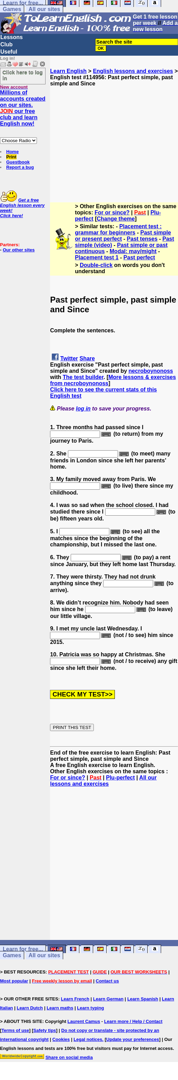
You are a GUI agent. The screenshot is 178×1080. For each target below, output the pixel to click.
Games (12, 9)
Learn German (108, 998)
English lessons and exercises (133, 71)
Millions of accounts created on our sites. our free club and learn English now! (23, 108)
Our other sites (18, 249)
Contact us (107, 981)
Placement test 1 (96, 257)
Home (12, 151)
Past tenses (142, 239)
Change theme (116, 219)
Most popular (14, 981)
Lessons (11, 37)
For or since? (112, 212)
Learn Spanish (142, 998)
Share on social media (69, 1057)
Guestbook (18, 162)
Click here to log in (22, 75)
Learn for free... (23, 949)
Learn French (75, 998)
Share (87, 358)
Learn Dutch (30, 1007)
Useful (8, 52)
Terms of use (15, 1030)
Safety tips (44, 1030)
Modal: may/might (133, 251)
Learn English (68, 71)
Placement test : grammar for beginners (118, 229)
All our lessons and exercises (103, 781)
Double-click (96, 265)
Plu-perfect (120, 778)
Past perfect (139, 257)
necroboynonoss (151, 371)
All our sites (44, 9)
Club (6, 44)
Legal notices (87, 1039)
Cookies (61, 1039)
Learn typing (90, 1007)
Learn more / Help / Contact (133, 1021)
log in (83, 409)
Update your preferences (132, 1039)
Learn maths (60, 1007)
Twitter (69, 358)
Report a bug (20, 167)
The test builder (83, 377)
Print (11, 156)
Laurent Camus (84, 1021)
